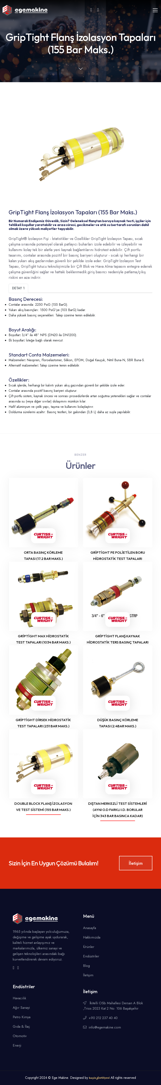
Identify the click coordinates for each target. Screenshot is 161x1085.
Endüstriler (91, 956)
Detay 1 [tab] (18, 288)
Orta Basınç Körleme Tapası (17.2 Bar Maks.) (43, 555)
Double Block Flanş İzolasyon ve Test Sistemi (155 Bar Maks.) (43, 806)
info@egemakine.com (102, 1027)
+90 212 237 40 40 (100, 1017)
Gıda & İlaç (21, 1026)
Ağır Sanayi (21, 1007)
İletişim (136, 863)
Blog (86, 965)
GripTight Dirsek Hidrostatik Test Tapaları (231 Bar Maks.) (43, 723)
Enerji (17, 1045)
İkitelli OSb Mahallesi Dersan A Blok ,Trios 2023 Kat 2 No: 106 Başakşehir (113, 1006)
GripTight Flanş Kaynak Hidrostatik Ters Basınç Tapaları (117, 639)
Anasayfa (89, 927)
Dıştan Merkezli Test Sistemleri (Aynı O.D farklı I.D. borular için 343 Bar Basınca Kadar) (117, 809)
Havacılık (19, 998)
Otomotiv (20, 1035)
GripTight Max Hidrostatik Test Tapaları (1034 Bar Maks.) (43, 639)
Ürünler (88, 946)
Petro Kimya (21, 1017)
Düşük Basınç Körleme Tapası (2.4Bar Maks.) (117, 723)
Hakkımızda (91, 937)
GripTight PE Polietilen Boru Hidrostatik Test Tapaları (117, 555)
